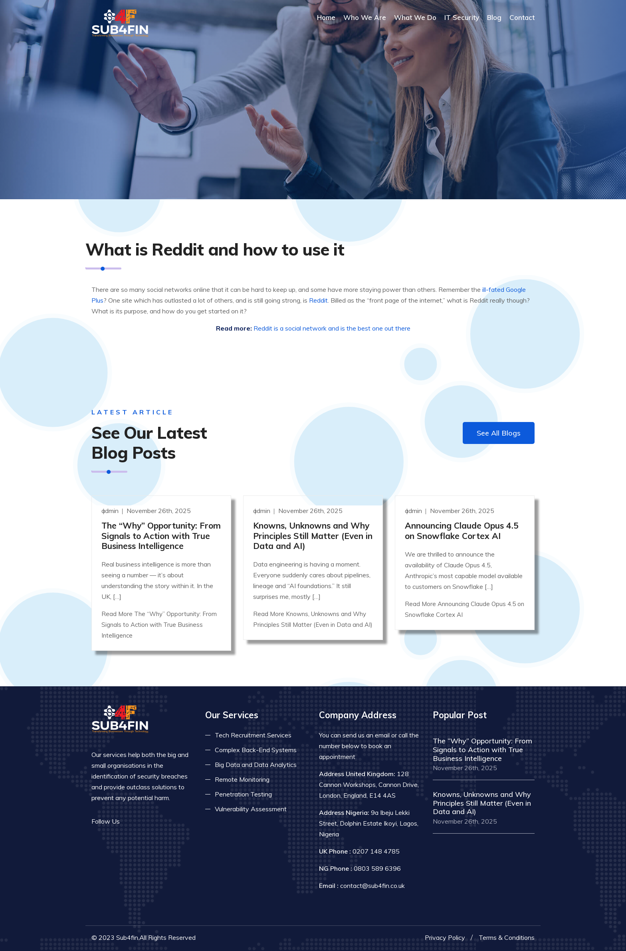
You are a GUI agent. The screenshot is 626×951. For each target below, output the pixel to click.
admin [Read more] (110, 511)
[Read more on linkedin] (155, 821)
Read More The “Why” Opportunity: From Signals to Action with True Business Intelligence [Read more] (159, 624)
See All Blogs (499, 433)
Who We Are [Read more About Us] (364, 17)
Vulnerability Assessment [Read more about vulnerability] (251, 809)
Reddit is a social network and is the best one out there (332, 328)
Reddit (318, 300)
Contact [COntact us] (522, 17)
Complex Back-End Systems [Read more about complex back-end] (256, 750)
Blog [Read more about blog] (494, 17)
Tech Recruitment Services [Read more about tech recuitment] (253, 735)
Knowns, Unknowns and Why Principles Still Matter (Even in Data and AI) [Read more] (312, 535)
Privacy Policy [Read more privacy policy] (445, 937)
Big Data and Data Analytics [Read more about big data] (256, 765)
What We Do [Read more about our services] (415, 17)
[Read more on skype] (167, 821)
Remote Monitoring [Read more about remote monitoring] (242, 779)
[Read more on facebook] (131, 821)
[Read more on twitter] (143, 821)
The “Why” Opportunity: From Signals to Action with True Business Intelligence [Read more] (161, 535)
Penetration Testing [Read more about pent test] (243, 794)
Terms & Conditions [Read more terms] (507, 937)
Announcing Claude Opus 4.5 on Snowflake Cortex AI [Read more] (462, 530)
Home (326, 17)
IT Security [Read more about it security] (461, 17)
